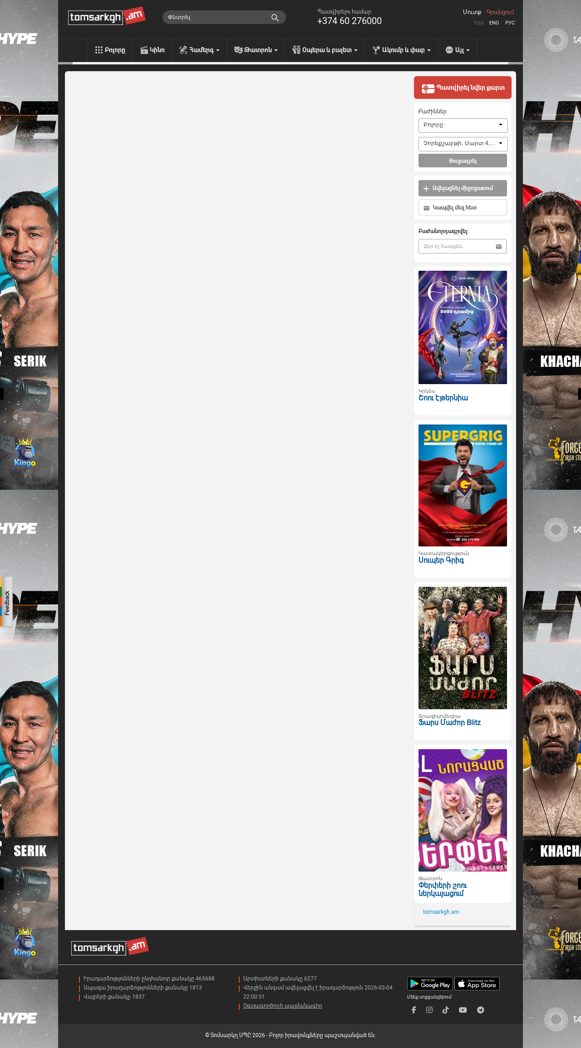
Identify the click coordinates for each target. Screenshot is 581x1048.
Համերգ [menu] (204, 50)
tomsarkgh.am (441, 912)
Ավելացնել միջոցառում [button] (458, 188)
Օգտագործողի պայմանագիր (282, 1006)
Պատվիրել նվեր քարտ (463, 88)
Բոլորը (115, 50)
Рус (510, 23)
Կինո (157, 50)
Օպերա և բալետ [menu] (330, 50)
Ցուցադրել (463, 161)
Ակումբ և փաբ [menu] (406, 50)
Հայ (478, 23)
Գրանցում (500, 12)
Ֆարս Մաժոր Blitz (450, 722)
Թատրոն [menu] (261, 50)
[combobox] (463, 125)
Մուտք (472, 12)
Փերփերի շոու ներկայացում (443, 889)
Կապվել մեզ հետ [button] (450, 208)
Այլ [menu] (462, 50)
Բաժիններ (433, 111)
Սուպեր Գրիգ (441, 560)
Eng (494, 23)
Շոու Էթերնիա (443, 398)
